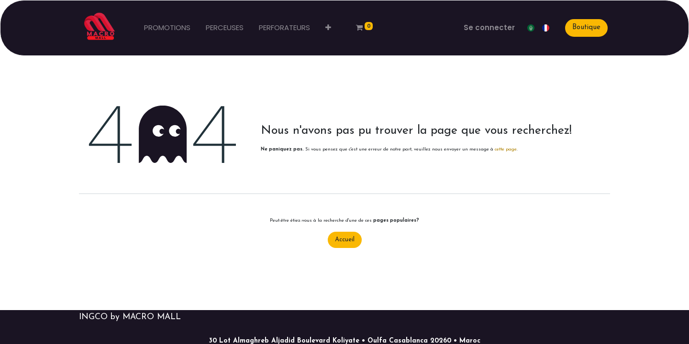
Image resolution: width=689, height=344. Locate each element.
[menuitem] (167, 28)
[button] (328, 28)
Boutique (586, 27)
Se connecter (489, 27)
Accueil (345, 239)
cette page (506, 149)
